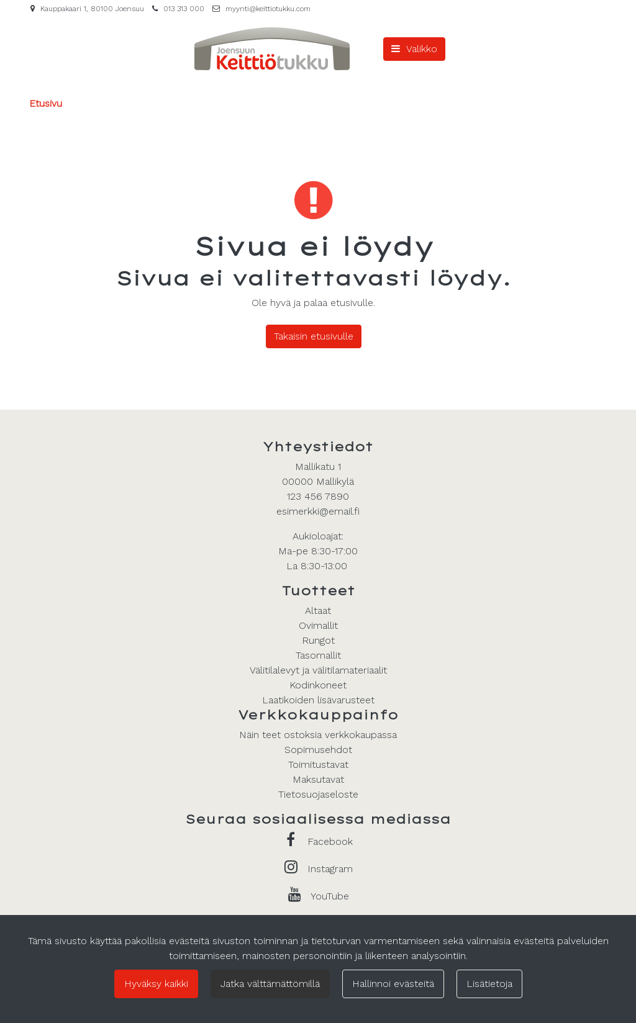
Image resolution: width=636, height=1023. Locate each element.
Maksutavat (318, 779)
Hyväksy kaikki (156, 983)
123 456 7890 (318, 496)
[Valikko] (414, 49)
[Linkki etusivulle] (272, 48)
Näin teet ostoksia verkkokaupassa (318, 735)
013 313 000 (183, 8)
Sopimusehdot (318, 749)
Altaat (318, 610)
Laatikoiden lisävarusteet (318, 700)
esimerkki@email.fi (318, 511)
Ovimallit (318, 625)
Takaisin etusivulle (313, 336)
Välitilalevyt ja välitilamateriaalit (318, 670)
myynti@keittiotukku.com (268, 8)
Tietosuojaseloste (318, 794)
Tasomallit (318, 655)
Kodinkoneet (318, 685)
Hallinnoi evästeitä (393, 983)
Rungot (318, 640)
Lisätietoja (489, 983)
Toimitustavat (318, 764)
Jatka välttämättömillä (270, 983)
